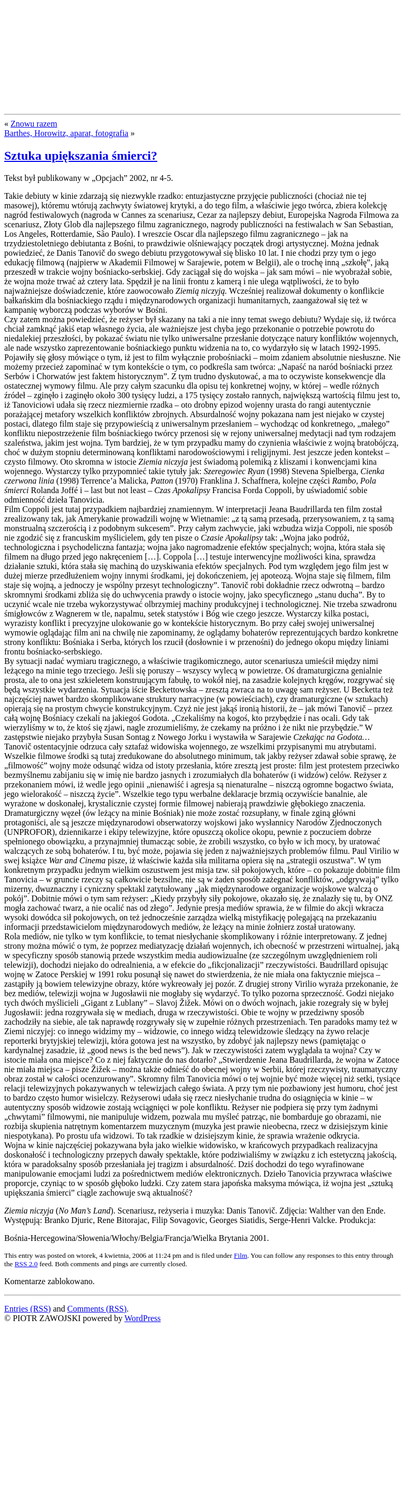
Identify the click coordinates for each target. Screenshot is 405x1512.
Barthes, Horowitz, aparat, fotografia (66, 133)
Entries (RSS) (27, 1308)
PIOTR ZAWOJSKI (82, 25)
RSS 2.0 (26, 1264)
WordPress (142, 1318)
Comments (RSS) (97, 1308)
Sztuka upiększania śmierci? (80, 155)
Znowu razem (34, 123)
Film (240, 1255)
